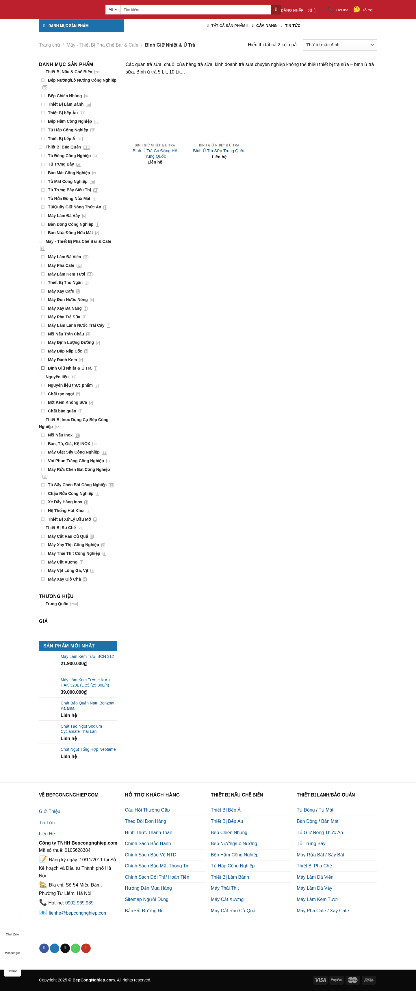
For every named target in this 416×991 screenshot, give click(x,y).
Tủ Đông (306, 810)
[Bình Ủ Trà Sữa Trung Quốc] (219, 111)
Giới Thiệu (49, 811)
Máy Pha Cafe (311, 910)
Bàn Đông (307, 821)
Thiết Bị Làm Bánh (230, 877)
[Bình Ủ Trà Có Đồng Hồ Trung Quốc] (155, 111)
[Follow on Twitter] (55, 948)
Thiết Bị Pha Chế (314, 865)
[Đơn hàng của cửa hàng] (340, 45)
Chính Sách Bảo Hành (148, 843)
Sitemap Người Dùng (146, 899)
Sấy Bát (336, 854)
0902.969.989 (79, 902)
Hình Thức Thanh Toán (148, 832)
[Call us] (75, 948)
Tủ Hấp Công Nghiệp (233, 865)
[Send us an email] (65, 948)
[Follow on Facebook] (44, 948)
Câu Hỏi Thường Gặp (147, 810)
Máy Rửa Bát (310, 854)
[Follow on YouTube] (86, 948)
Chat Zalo (12, 929)
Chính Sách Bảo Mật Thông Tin (157, 865)
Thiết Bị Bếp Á (226, 810)
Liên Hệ (47, 833)
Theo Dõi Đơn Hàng (145, 821)
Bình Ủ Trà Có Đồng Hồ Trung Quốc (155, 153)
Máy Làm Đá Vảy (314, 888)
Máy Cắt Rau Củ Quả (233, 910)
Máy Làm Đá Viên (315, 877)
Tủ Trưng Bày (311, 843)
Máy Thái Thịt (225, 888)
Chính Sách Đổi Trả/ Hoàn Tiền (157, 877)
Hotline (338, 10)
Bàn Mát (330, 821)
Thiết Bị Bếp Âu (227, 821)
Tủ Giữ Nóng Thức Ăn (320, 832)
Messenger (12, 947)
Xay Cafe (339, 910)
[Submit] (276, 9)
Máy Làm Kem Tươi (317, 899)
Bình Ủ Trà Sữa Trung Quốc (219, 150)
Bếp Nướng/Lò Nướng (234, 843)
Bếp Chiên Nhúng (229, 832)
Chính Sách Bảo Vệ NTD (150, 854)
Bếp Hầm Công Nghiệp (235, 854)
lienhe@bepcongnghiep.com (78, 913)
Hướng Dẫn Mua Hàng (148, 888)
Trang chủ (49, 45)
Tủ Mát (326, 810)
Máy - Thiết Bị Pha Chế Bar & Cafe (102, 45)
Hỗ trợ (362, 10)
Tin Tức (47, 822)
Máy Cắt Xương (227, 899)
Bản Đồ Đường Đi (143, 910)
